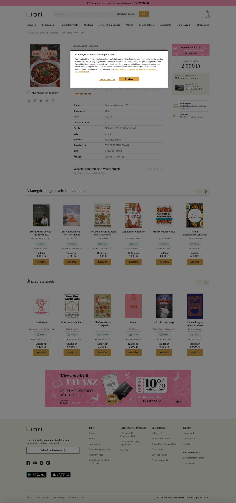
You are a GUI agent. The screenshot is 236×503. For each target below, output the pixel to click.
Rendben (129, 79)
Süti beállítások (107, 80)
